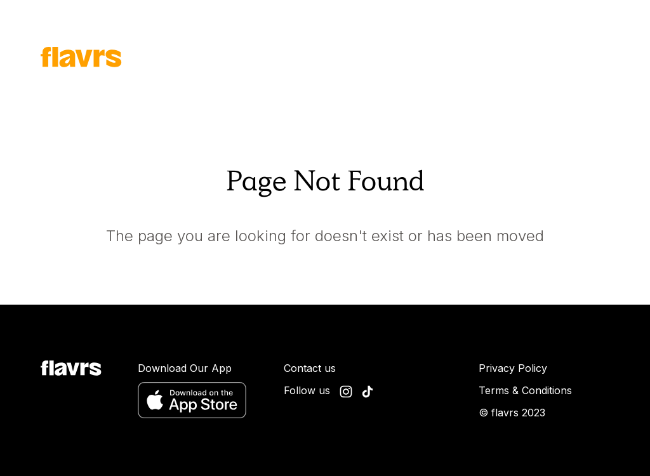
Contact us (310, 368)
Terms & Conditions (525, 390)
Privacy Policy (513, 368)
